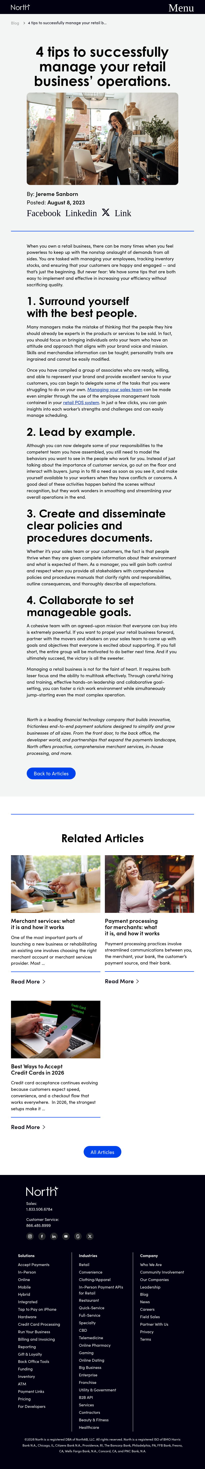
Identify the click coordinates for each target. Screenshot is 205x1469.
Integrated (27, 1301)
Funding (25, 1368)
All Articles (102, 1151)
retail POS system (81, 402)
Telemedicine (91, 1337)
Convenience (90, 1272)
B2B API (86, 1397)
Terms (145, 1339)
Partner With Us (154, 1324)
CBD (83, 1330)
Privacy (147, 1331)
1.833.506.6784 (39, 1209)
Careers (147, 1309)
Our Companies (154, 1279)
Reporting (27, 1346)
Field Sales (150, 1316)
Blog (144, 1294)
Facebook (44, 212)
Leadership (150, 1287)
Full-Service (89, 1315)
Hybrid (24, 1294)
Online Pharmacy (95, 1345)
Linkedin (81, 212)
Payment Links (31, 1391)
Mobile (24, 1287)
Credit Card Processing (39, 1324)
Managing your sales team (114, 389)
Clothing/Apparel (95, 1279)
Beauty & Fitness (94, 1419)
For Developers (31, 1406)
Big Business (90, 1367)
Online (24, 1279)
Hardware (27, 1316)
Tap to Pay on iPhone (37, 1309)
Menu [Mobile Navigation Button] (181, 6)
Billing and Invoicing (36, 1339)
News (145, 1301)
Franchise (87, 1382)
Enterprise (88, 1374)
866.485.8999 (38, 1225)
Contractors (89, 1412)
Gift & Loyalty (30, 1354)
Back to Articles (51, 773)
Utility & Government (97, 1389)
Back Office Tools (33, 1361)
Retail (84, 1264)
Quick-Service (91, 1307)
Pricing (24, 1398)
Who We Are (151, 1264)
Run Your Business (34, 1331)
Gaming (86, 1352)
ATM (22, 1383)
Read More (25, 981)
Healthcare (89, 1427)
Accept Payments (33, 1264)
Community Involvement (162, 1272)
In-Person (27, 1272)
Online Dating (91, 1360)
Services (86, 1404)
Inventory (26, 1376)
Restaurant (89, 1300)
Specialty (87, 1322)
